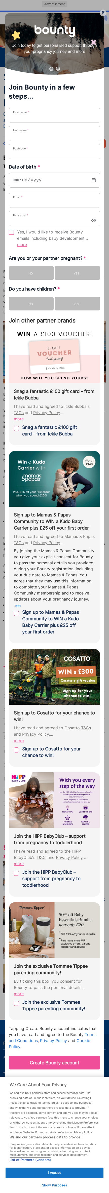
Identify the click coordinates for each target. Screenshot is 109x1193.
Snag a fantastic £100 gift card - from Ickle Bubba (49, 430)
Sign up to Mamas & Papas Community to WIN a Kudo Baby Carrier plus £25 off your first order (50, 622)
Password (20, 215)
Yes (76, 273)
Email (18, 197)
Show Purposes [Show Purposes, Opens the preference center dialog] (54, 1185)
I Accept (54, 1173)
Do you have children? (34, 289)
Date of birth (24, 167)
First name (21, 112)
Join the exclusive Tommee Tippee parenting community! (53, 1005)
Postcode (20, 148)
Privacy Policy (46, 412)
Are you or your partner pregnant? (47, 258)
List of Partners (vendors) (30, 1160)
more (22, 244)
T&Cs (19, 412)
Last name (21, 130)
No (31, 273)
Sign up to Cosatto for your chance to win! (51, 752)
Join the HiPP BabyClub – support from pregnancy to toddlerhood (51, 878)
